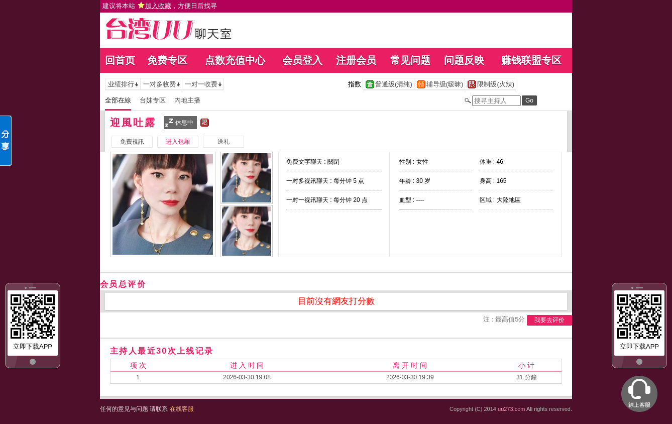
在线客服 (182, 408)
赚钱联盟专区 (531, 60)
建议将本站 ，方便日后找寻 (159, 6)
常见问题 (410, 60)
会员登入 (302, 60)
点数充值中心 (235, 60)
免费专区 (167, 60)
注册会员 (356, 60)
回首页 (120, 60)
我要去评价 (549, 320)
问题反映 (464, 60)
